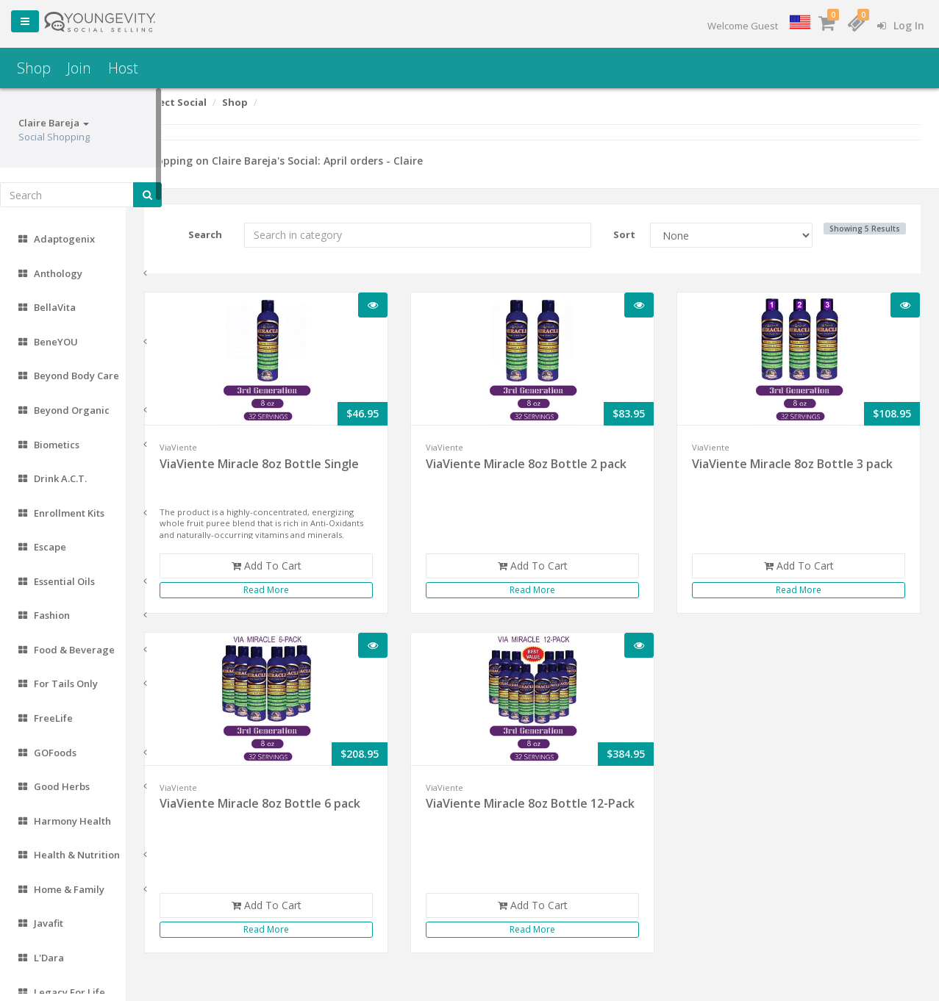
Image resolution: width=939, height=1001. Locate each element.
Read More (296, 590)
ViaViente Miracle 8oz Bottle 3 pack (804, 464)
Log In (900, 25)
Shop (34, 68)
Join (79, 68)
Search (237, 234)
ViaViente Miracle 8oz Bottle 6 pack (296, 803)
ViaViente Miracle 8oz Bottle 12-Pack (541, 811)
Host (123, 68)
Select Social (211, 102)
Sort (636, 234)
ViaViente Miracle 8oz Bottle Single (295, 464)
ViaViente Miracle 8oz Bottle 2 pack (550, 464)
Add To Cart (296, 566)
